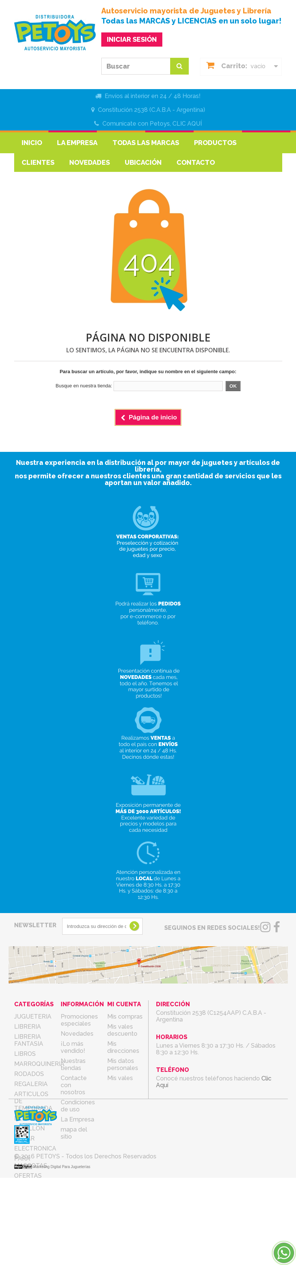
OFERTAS (28, 1175)
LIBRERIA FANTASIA (28, 1040)
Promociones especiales (79, 1020)
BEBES (24, 1118)
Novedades (89, 162)
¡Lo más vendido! (73, 1047)
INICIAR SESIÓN (132, 39)
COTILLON (29, 1128)
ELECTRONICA (35, 1148)
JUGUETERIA (32, 1016)
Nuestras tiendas (73, 1064)
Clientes (38, 162)
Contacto (195, 162)
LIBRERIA (27, 1026)
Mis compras (125, 1016)
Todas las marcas (145, 143)
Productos (215, 143)
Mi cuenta (124, 1004)
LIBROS (25, 1053)
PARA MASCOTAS (30, 1162)
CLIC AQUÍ (187, 123)
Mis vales (120, 1078)
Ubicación (143, 162)
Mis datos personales (122, 1064)
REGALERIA (31, 1084)
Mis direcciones (123, 1047)
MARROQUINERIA (39, 1063)
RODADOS (29, 1073)
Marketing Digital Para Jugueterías (61, 1254)
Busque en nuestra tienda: (83, 385)
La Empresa (77, 143)
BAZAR (24, 1138)
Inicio (32, 143)
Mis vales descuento (122, 1030)
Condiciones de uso (78, 1106)
